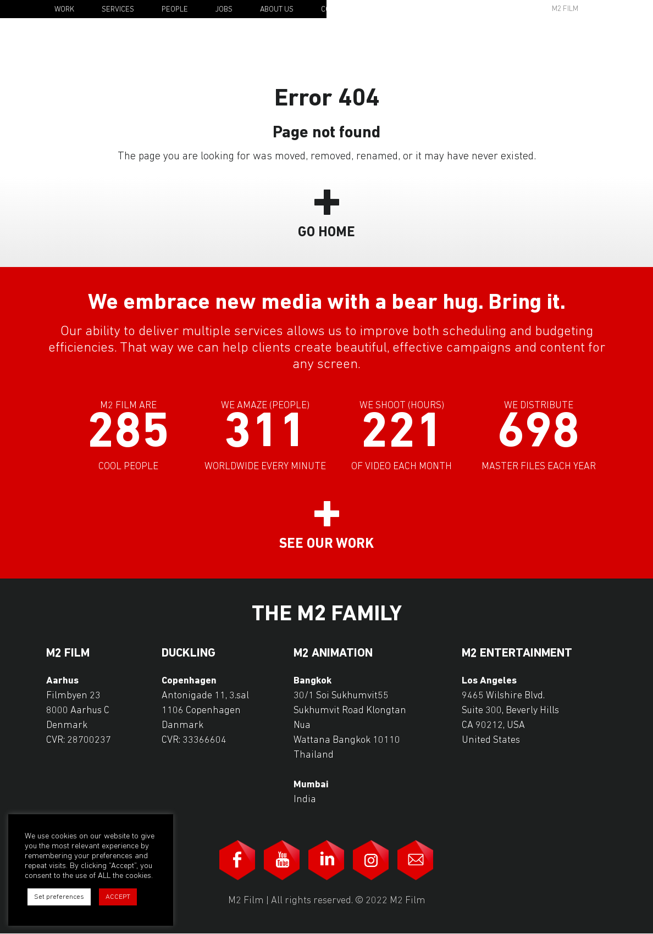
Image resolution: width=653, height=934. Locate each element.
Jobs (224, 9)
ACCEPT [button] (118, 896)
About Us (277, 9)
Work (64, 9)
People (175, 9)
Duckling (188, 654)
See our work (326, 544)
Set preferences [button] (59, 896)
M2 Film (565, 9)
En (616, 10)
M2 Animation (333, 654)
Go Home (326, 233)
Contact (336, 9)
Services (118, 9)
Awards (480, 9)
